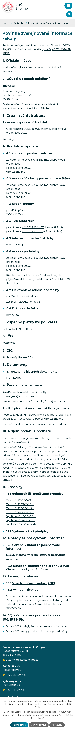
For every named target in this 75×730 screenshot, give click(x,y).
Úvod (6, 23)
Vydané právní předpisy (30, 531)
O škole (18, 23)
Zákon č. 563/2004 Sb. (20, 504)
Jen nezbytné (38, 725)
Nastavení (57, 725)
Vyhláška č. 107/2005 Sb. (21, 524)
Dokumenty (13, 378)
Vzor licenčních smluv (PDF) (33, 583)
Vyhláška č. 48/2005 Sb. (21, 516)
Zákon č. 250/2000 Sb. (20, 512)
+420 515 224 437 (33, 227)
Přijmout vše (19, 725)
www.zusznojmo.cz (18, 244)
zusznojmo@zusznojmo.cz (23, 301)
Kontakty (8, 139)
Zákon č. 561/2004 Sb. (19, 500)
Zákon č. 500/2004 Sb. (20, 508)
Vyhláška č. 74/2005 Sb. (20, 520)
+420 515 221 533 (32, 231)
